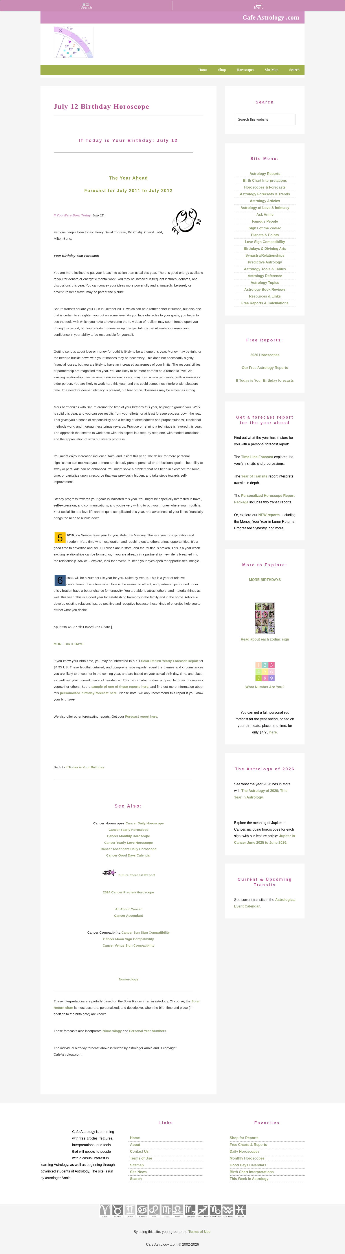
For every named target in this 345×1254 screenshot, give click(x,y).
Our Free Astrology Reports (265, 368)
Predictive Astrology (265, 262)
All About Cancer (128, 909)
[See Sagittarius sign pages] (202, 1219)
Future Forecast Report (136, 875)
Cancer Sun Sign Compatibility (145, 932)
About (135, 1145)
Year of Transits (254, 476)
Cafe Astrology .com (87, 40)
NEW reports (269, 515)
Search (136, 1179)
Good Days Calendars (248, 1165)
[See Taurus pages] (117, 1219)
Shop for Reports (244, 1138)
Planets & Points (265, 235)
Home (135, 1138)
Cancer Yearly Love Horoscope (128, 842)
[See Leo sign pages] (154, 1219)
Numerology (128, 979)
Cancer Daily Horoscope (145, 823)
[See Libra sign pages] (177, 1219)
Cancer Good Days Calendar (128, 855)
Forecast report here (141, 716)
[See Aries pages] (104, 1219)
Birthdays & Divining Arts (265, 248)
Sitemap (137, 1165)
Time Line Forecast (257, 457)
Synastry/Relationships (265, 255)
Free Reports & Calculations (264, 303)
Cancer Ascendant (128, 915)
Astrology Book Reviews (265, 289)
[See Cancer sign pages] (142, 1219)
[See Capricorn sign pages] (215, 1219)
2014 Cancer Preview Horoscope (128, 892)
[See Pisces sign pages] (240, 1219)
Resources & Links (265, 296)
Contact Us (139, 1151)
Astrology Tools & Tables (265, 269)
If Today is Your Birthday (85, 767)
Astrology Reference (265, 276)
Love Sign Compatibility (265, 242)
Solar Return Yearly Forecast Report (169, 661)
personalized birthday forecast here (88, 693)
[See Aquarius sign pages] (227, 1219)
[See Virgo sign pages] (166, 1219)
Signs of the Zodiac (265, 228)
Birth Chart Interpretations (265, 180)
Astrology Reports (265, 174)
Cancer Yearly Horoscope (128, 829)
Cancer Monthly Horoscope (128, 836)
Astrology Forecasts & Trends (265, 194)
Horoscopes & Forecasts (265, 187)
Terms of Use (141, 1158)
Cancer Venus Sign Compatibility (128, 945)
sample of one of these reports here (119, 686)
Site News (138, 1172)
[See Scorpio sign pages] (190, 1219)
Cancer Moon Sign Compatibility (128, 939)
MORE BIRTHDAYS (68, 644)
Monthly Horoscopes (247, 1158)
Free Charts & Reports (248, 1145)
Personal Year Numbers (147, 1031)
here (273, 732)
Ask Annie (264, 214)
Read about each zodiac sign (265, 639)
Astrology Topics (265, 283)
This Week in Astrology (249, 1179)
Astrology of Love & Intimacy (264, 208)
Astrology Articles (265, 201)
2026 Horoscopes (265, 355)
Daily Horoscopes (244, 1151)
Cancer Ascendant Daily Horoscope (128, 849)
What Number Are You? (264, 687)
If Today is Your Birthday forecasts (265, 380)
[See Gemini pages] (129, 1219)
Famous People (265, 221)
